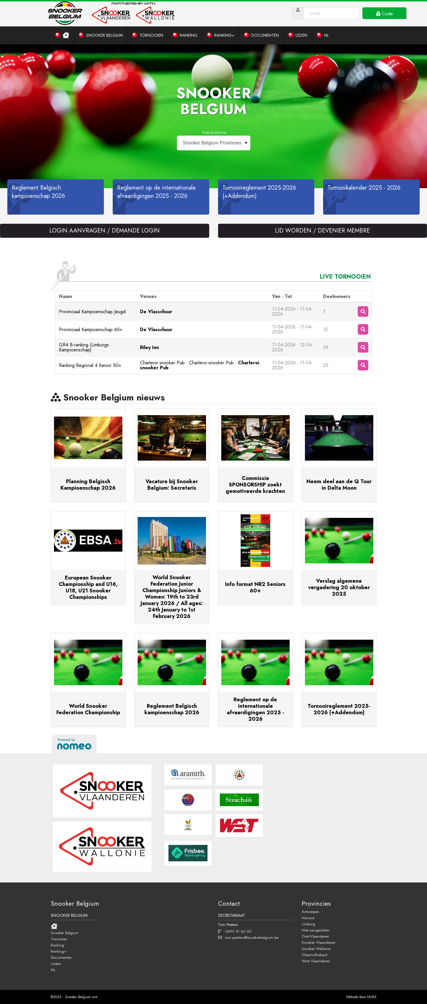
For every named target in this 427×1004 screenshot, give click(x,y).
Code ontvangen (384, 14)
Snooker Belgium (65, 932)
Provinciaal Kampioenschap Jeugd (92, 311)
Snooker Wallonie (316, 948)
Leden (56, 963)
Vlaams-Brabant (314, 954)
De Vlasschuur (156, 311)
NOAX (372, 997)
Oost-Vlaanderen (315, 936)
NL (53, 969)
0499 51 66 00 (234, 931)
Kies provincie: (215, 132)
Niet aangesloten (316, 930)
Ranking (57, 945)
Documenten (61, 957)
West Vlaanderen (316, 960)
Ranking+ (58, 951)
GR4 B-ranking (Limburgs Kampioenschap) (84, 347)
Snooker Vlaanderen (318, 942)
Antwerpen (310, 911)
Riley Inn (149, 347)
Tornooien (59, 938)
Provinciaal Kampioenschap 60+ (90, 329)
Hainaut (308, 917)
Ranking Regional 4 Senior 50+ (90, 365)
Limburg (308, 923)
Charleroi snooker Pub (162, 362)
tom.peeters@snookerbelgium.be (248, 937)
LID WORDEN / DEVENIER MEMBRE (322, 230)
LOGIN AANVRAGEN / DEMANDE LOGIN (104, 230)
